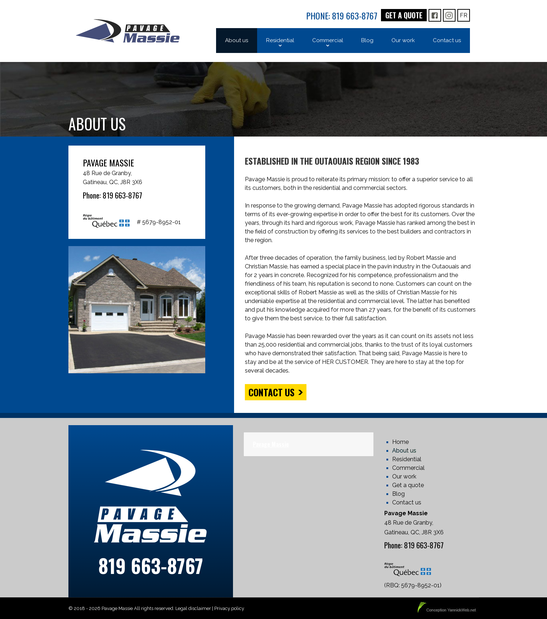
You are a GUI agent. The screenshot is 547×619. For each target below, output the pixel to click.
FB (435, 15)
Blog (398, 493)
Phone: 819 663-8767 (341, 15)
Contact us (271, 392)
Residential (406, 459)
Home (400, 441)
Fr (463, 15)
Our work (404, 476)
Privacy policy (229, 608)
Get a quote (403, 15)
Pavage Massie (271, 444)
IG (449, 15)
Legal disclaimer (193, 608)
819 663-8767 (150, 565)
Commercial (408, 467)
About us (404, 450)
